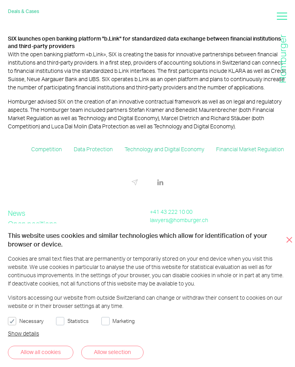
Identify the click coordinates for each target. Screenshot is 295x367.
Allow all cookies (41, 351)
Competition (46, 149)
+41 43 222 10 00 (171, 211)
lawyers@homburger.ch (179, 220)
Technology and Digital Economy (164, 149)
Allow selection (112, 351)
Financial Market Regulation (250, 149)
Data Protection (93, 149)
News (16, 212)
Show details (23, 333)
